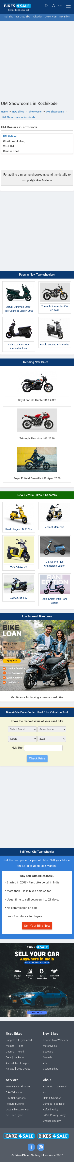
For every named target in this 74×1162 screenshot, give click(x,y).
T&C (45, 1115)
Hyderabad (26, 1040)
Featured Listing (15, 1104)
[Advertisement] (37, 60)
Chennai (10, 1051)
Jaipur (25, 1063)
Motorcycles (50, 1046)
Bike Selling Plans (15, 1098)
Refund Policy (50, 1109)
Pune (20, 1046)
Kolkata (10, 1069)
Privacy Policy (58, 1115)
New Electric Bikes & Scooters (37, 495)
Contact (47, 1104)
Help (45, 1098)
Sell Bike (8, 16)
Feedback (59, 1104)
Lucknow (19, 1057)
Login (57, 5)
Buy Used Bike (22, 16)
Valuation (37, 16)
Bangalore (11, 1040)
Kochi (21, 1051)
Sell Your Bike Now (37, 926)
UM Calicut (10, 136)
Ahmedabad (12, 1063)
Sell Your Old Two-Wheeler (37, 852)
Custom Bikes (50, 1069)
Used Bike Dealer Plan (18, 1109)
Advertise (56, 1098)
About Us (48, 1086)
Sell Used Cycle (14, 1115)
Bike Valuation (14, 1092)
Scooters (48, 1051)
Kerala (46, 5)
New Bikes (64, 16)
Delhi (8, 1057)
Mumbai (10, 1046)
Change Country (52, 1121)
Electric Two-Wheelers (55, 1040)
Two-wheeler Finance (18, 1086)
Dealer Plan (51, 16)
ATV (45, 1063)
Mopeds (47, 1057)
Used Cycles (23, 1069)
